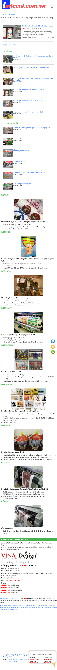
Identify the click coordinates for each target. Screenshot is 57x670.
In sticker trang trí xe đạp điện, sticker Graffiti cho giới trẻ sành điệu (24, 227)
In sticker (5, 195)
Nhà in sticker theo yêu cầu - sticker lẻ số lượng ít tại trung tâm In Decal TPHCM (23, 222)
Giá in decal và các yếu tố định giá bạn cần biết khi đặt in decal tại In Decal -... (28, 531)
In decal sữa (6, 425)
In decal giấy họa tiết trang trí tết (13, 340)
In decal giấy (6, 308)
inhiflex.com (14, 610)
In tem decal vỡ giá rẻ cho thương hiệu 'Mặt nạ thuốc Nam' (29, 172)
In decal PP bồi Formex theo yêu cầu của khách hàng (20, 264)
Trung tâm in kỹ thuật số (8, 598)
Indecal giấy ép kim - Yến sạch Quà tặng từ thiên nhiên (20, 342)
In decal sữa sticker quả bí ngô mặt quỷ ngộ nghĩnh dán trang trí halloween (27, 455)
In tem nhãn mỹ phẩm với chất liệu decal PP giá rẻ (19, 303)
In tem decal (6, 271)
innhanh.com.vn (18, 605)
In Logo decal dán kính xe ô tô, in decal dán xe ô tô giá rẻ (28, 112)
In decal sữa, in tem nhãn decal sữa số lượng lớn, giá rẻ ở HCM (23, 457)
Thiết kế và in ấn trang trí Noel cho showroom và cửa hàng (22, 494)
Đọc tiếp (51, 37)
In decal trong (7, 345)
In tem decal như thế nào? (20, 161)
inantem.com (15, 607)
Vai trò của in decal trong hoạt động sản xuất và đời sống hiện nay (31, 128)
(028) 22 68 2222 (14, 580)
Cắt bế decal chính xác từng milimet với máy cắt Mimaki (21, 492)
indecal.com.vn (5, 607)
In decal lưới (6, 384)
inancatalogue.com (51, 607)
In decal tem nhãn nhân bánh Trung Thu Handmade (19, 301)
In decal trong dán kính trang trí (22, 184)
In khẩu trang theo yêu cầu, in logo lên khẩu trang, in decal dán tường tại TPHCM (33, 57)
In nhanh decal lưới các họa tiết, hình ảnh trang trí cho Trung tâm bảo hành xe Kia (29, 414)
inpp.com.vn (5, 610)
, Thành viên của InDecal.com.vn (31, 28)
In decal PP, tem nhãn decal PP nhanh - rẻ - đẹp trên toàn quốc (23, 268)
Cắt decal (5, 462)
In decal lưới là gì (8, 422)
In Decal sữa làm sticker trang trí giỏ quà (12, 452)
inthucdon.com (42, 605)
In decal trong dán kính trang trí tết (11, 372)
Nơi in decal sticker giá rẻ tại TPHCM (15, 225)
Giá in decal (6, 501)
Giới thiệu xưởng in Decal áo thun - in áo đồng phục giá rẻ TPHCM (31, 67)
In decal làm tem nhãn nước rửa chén (15, 305)
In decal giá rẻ (17, 139)
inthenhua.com (30, 605)
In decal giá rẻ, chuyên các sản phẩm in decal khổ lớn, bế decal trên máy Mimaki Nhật (24, 489)
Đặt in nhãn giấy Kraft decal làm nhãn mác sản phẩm (15, 298)
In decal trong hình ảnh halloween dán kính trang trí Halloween (23, 381)
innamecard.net (26, 607)
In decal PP (5, 232)
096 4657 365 (5, 587)
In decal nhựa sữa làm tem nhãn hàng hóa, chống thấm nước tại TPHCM (26, 459)
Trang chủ (4, 15)
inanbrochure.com (38, 607)
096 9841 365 (5, 585)
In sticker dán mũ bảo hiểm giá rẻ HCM (15, 229)
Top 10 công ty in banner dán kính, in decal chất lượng (28, 101)
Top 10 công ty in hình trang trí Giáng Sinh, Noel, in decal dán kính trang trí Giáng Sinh (33, 79)
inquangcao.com (5, 605)
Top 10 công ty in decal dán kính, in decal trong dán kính (37, 26)
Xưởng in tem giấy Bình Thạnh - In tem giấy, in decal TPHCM (18, 335)
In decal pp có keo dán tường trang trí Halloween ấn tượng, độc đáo (20, 411)
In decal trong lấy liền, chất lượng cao (15, 375)
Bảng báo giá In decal (7, 528)
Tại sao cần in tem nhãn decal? (21, 150)
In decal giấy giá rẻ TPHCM (12, 338)
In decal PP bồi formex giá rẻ (12, 266)
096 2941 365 (5, 590)
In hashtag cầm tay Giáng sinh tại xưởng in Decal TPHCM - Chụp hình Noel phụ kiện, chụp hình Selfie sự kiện (27, 260)
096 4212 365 (5, 592)
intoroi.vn (53, 605)
